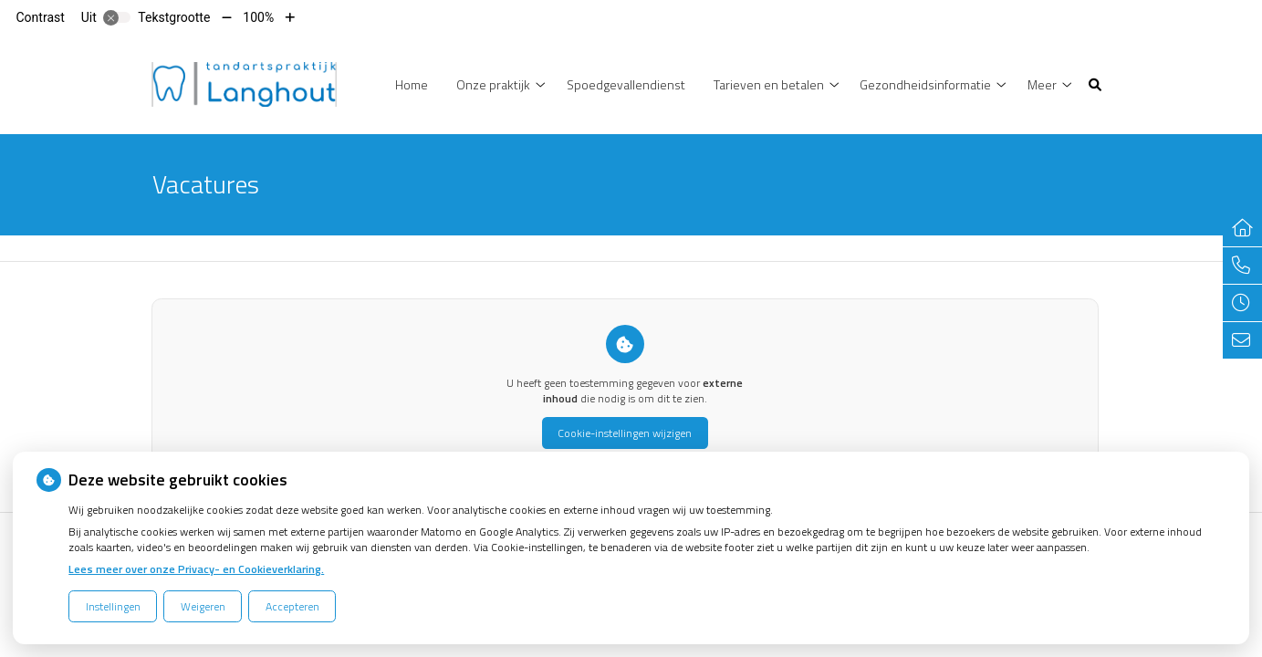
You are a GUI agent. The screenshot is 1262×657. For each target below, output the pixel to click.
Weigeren (203, 606)
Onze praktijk (493, 84)
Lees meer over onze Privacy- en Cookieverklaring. (196, 569)
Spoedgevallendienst (626, 84)
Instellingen (113, 606)
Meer (1042, 84)
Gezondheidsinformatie (925, 84)
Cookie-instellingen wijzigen (625, 433)
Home (411, 84)
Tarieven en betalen (769, 84)
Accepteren (292, 606)
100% (258, 17)
